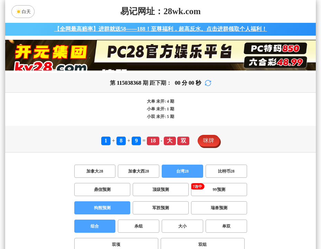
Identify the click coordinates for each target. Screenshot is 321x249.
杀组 (138, 226)
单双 (226, 226)
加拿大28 (94, 171)
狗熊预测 (102, 207)
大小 (182, 226)
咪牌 (208, 141)
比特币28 (226, 171)
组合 (95, 226)
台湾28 (182, 171)
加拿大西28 (138, 171)
